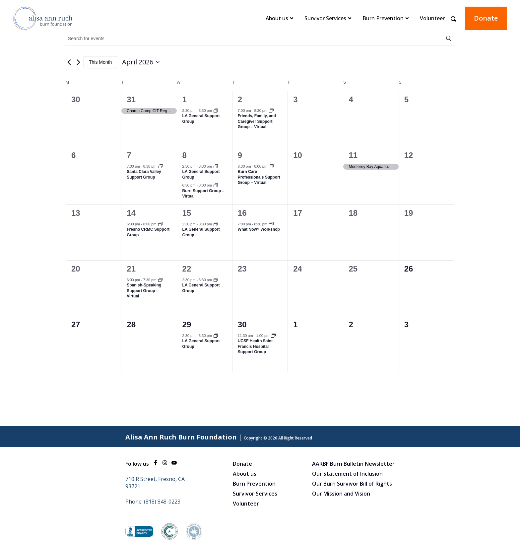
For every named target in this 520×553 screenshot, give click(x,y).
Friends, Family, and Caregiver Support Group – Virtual (257, 121)
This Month (100, 62)
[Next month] (78, 62)
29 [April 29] (186, 324)
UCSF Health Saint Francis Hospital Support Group (255, 346)
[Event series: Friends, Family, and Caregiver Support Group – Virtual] (271, 111)
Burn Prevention (383, 18)
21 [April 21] (131, 268)
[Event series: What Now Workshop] (271, 225)
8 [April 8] (184, 155)
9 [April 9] (240, 155)
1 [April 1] (184, 99)
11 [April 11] (353, 155)
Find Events (450, 38)
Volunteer (432, 18)
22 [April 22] (186, 268)
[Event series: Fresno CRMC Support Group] (160, 225)
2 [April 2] (240, 99)
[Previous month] (69, 62)
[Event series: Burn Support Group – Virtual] (216, 186)
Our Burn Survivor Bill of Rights (352, 483)
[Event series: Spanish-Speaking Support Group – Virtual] (160, 280)
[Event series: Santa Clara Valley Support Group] (160, 167)
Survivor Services (325, 18)
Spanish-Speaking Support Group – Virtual (144, 290)
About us (277, 18)
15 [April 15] (186, 212)
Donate (486, 18)
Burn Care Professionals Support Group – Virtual (259, 177)
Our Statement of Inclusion (347, 473)
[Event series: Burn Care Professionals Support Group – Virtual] (271, 167)
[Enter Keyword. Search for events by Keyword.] (255, 38)
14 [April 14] (131, 212)
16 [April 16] (242, 212)
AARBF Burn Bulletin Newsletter (353, 463)
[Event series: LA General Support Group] (216, 111)
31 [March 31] (131, 99)
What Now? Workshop (259, 229)
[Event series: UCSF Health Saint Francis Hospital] (273, 336)
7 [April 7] (129, 155)
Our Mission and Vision (341, 493)
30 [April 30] (242, 324)
